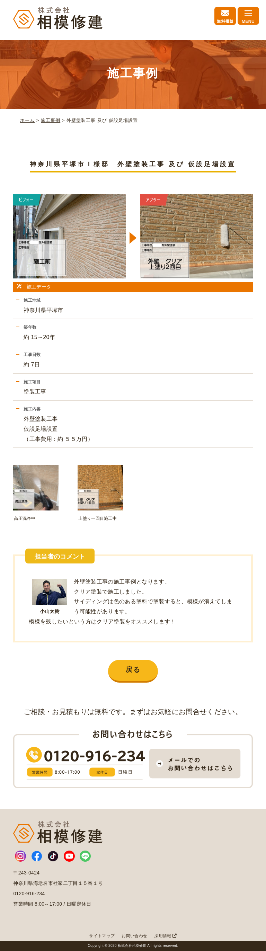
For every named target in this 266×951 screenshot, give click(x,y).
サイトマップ (102, 935)
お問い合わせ (134, 935)
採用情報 (165, 935)
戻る (133, 669)
